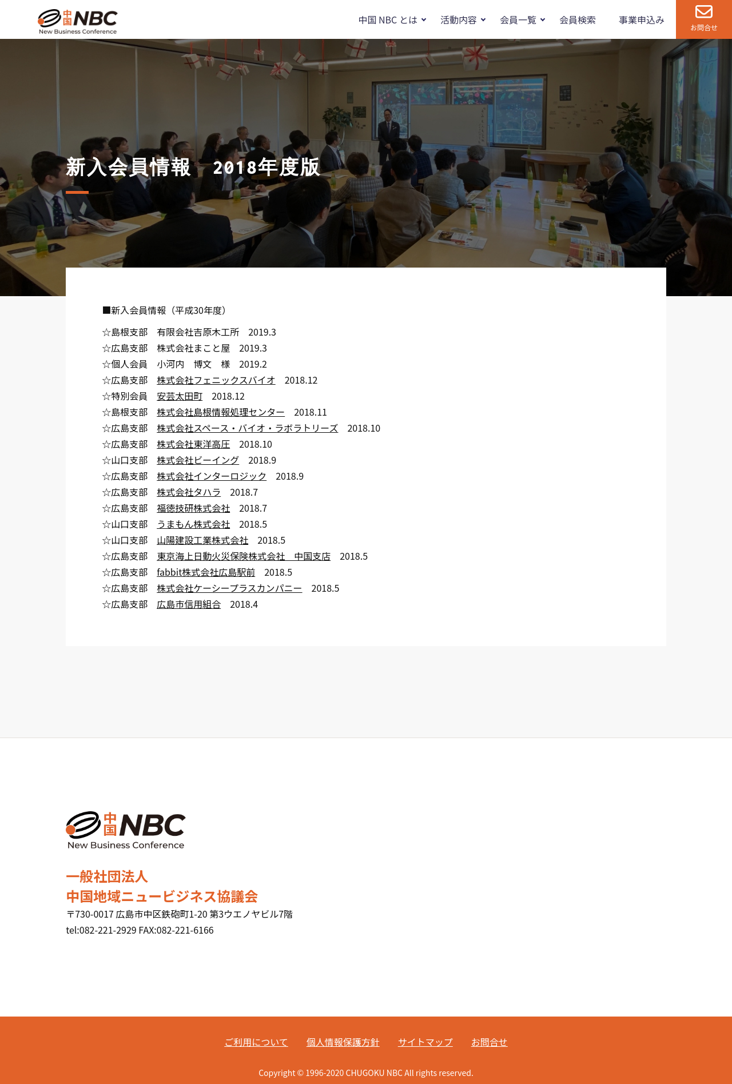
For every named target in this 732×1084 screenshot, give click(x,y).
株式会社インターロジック (211, 476)
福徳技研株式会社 (193, 508)
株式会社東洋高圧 (193, 444)
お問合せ (704, 27)
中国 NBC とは (387, 19)
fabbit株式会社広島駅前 (206, 572)
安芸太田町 (179, 395)
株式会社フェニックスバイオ (216, 379)
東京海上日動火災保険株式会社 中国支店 (244, 556)
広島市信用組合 (189, 604)
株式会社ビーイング (198, 460)
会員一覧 (518, 19)
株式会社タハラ (189, 492)
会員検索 (577, 19)
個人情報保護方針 (343, 1042)
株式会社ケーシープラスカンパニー (229, 588)
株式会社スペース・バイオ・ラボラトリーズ (247, 428)
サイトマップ (425, 1042)
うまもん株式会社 (193, 524)
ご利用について (256, 1042)
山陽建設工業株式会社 (202, 540)
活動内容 (458, 19)
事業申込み (642, 19)
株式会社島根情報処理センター (221, 412)
